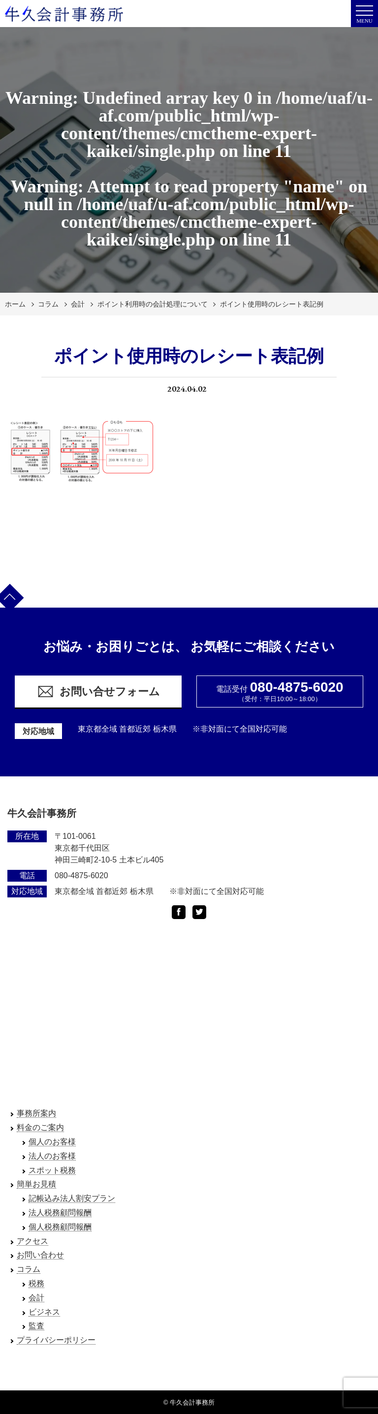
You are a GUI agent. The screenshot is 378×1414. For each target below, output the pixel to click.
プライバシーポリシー (56, 1340)
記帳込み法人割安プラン (72, 1198)
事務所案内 (36, 1113)
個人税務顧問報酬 (60, 1227)
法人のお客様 (52, 1156)
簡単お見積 (36, 1184)
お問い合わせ (40, 1255)
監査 (36, 1326)
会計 (78, 304)
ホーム (15, 304)
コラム (48, 304)
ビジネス (44, 1312)
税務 (36, 1283)
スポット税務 (52, 1170)
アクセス (32, 1241)
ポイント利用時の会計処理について (152, 304)
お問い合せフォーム (98, 691)
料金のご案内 (40, 1127)
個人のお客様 (52, 1141)
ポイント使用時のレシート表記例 (271, 304)
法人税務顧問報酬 (60, 1212)
